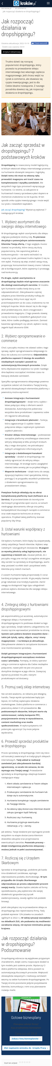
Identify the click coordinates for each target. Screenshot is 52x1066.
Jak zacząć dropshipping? (13, 209)
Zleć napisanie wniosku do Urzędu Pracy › (26, 1047)
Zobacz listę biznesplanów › (26, 1038)
